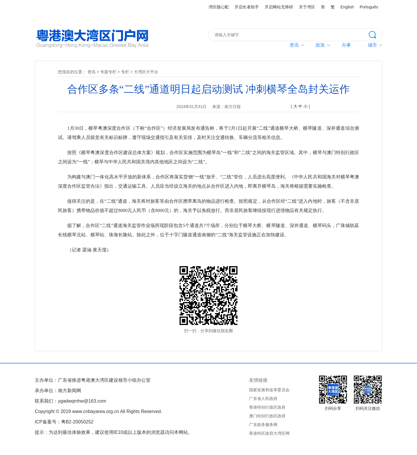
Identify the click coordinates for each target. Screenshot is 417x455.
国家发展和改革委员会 (269, 390)
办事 (346, 45)
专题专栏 (108, 72)
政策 (320, 45)
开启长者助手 (247, 7)
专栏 (125, 72)
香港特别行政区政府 (267, 407)
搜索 (376, 34)
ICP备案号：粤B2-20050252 (64, 421)
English (347, 7)
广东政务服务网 (263, 424)
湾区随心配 (219, 7)
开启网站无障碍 (279, 7)
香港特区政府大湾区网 (269, 433)
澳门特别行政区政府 (267, 416)
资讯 (294, 45)
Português (369, 7)
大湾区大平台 (146, 72)
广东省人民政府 (263, 398)
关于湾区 (307, 7)
